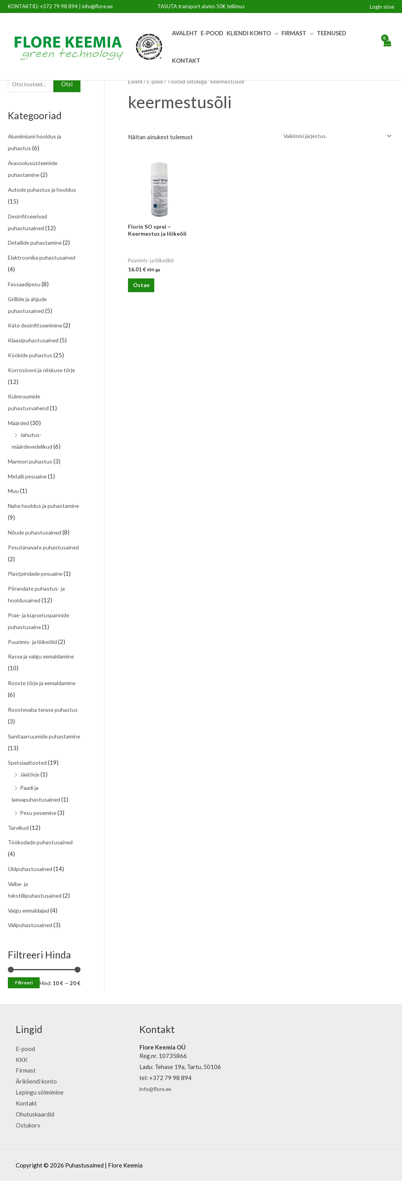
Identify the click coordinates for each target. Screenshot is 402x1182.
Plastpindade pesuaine (37, 574)
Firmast (293, 32)
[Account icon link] (382, 6)
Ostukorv (28, 1125)
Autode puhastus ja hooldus (44, 190)
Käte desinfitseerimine (37, 326)
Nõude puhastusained (36, 533)
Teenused (331, 32)
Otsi (67, 84)
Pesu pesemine (39, 813)
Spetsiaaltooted (29, 763)
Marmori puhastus (31, 462)
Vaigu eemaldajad (30, 911)
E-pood (212, 32)
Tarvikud (19, 828)
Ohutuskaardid (35, 1114)
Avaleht (184, 32)
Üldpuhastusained (31, 869)
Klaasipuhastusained (35, 341)
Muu (14, 491)
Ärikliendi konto (36, 1082)
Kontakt (186, 60)
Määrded (19, 423)
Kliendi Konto (249, 32)
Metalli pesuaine (29, 476)
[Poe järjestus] (331, 136)
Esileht (136, 81)
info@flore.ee (97, 6)
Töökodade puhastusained (42, 843)
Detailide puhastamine (37, 243)
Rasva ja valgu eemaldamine (44, 657)
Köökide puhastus (31, 356)
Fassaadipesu (25, 285)
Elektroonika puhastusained (44, 258)
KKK (21, 1060)
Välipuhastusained (31, 925)
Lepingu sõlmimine (40, 1093)
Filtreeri (24, 984)
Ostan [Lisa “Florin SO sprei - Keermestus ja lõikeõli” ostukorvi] (146, 290)
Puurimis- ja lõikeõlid (35, 642)
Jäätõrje (31, 775)
